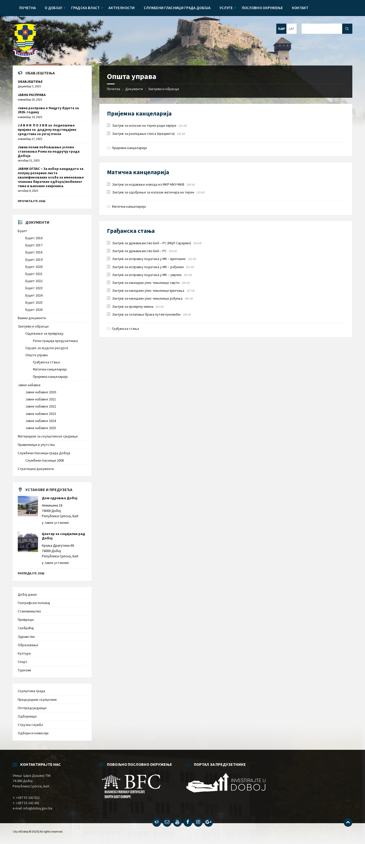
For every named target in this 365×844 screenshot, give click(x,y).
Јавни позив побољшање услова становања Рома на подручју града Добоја (49, 151)
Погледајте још (31, 573)
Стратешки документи (36, 468)
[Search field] (327, 29)
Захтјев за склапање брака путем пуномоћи (146, 314)
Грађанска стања (131, 231)
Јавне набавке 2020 (40, 392)
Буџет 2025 (34, 302)
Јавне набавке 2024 (40, 420)
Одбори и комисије (33, 733)
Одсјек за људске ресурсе (46, 348)
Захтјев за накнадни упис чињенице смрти (146, 282)
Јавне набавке (29, 385)
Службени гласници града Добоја (44, 453)
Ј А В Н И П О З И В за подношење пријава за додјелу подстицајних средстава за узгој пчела (47, 129)
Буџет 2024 (34, 295)
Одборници (27, 716)
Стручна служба (30, 724)
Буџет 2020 (34, 266)
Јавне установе (56, 522)
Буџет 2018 (34, 252)
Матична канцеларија (138, 172)
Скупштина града (31, 691)
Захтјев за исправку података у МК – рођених (148, 267)
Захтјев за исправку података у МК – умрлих (147, 274)
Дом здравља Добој (59, 498)
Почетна (113, 89)
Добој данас (27, 594)
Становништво (29, 611)
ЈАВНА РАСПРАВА (32, 94)
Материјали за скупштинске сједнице (48, 436)
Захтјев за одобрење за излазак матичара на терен (153, 192)
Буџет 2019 (34, 259)
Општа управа (36, 355)
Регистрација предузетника (55, 340)
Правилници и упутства (36, 444)
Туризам (24, 670)
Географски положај (34, 602)
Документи (134, 89)
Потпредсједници (32, 708)
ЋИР (281, 28)
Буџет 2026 (34, 309)
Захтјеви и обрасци (163, 89)
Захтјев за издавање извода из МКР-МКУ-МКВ (148, 184)
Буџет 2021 (34, 273)
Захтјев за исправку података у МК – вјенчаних (149, 258)
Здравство (26, 636)
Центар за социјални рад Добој (63, 535)
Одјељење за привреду (44, 333)
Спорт (22, 661)
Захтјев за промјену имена (133, 306)
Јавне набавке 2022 (40, 406)
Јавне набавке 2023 (40, 413)
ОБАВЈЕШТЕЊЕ (30, 81)
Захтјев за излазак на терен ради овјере (144, 125)
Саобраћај (26, 628)
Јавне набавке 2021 (40, 399)
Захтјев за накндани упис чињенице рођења (147, 298)
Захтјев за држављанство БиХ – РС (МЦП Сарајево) (152, 243)
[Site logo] (25, 55)
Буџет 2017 (34, 245)
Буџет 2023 (34, 288)
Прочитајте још (31, 201)
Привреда (26, 619)
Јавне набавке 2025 (40, 428)
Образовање (28, 645)
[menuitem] (27, 8)
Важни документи (32, 318)
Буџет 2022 (34, 281)
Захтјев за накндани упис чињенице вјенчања (148, 290)
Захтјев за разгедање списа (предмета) (143, 133)
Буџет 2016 (34, 238)
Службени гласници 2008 (44, 460)
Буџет (22, 231)
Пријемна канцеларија (139, 113)
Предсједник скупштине (37, 699)
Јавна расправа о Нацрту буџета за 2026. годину (48, 110)
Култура (24, 653)
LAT (291, 28)
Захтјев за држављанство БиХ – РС (139, 251)
